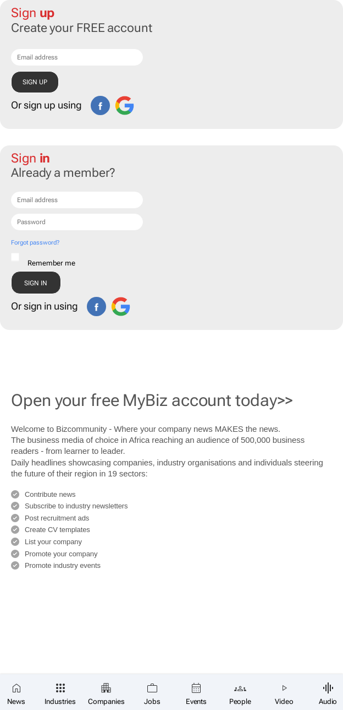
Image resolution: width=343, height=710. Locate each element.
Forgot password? (35, 242)
